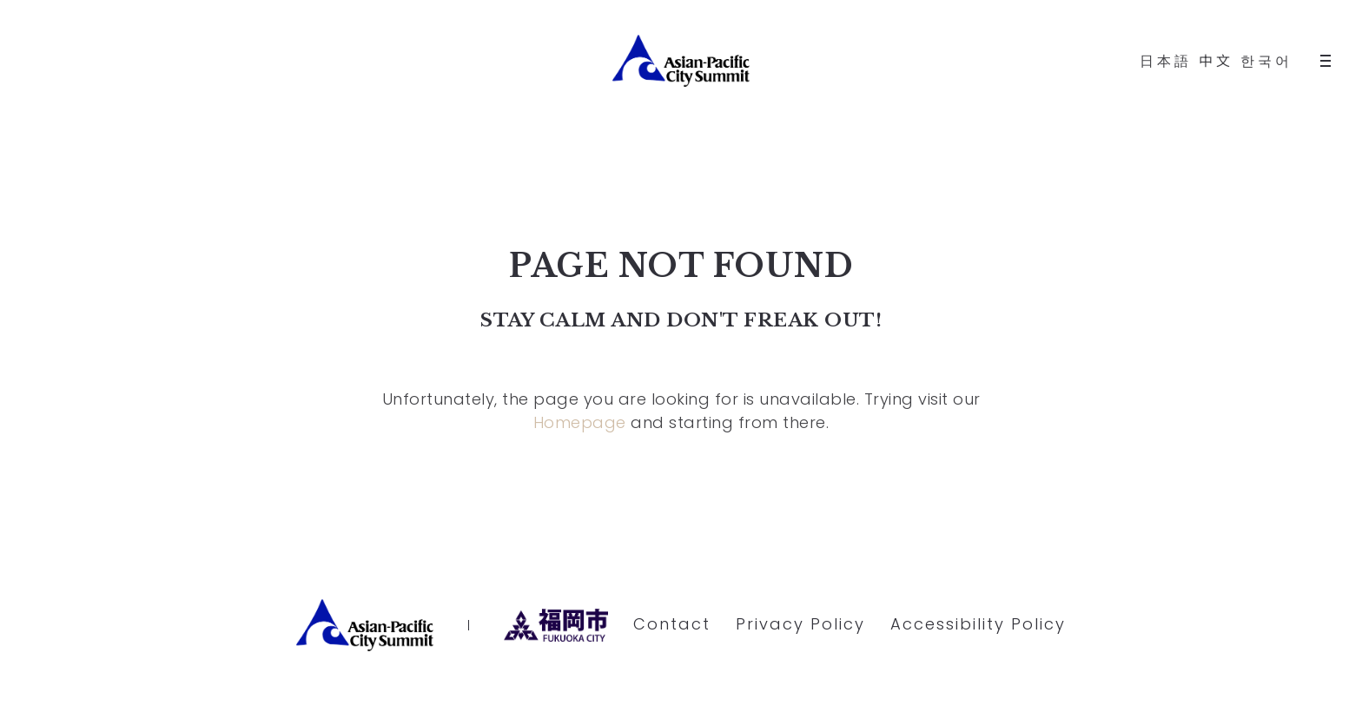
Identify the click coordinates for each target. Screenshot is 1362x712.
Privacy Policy (800, 624)
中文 (1216, 61)
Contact (672, 624)
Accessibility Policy (978, 624)
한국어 (1266, 61)
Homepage (579, 422)
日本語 (1166, 61)
